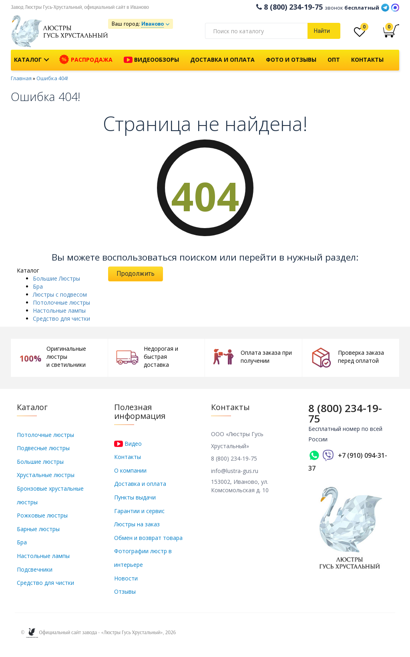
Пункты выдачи (135, 497)
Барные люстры (38, 529)
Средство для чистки (61, 318)
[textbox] (256, 31)
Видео (128, 443)
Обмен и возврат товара (148, 538)
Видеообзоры (151, 60)
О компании (130, 470)
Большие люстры (40, 461)
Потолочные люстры (61, 302)
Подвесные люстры (43, 448)
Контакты (367, 59)
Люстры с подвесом (60, 294)
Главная (21, 78)
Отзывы (125, 591)
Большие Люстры (56, 278)
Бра (38, 286)
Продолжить (136, 273)
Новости (126, 578)
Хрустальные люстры (45, 475)
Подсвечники (34, 569)
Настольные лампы (59, 310)
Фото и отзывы (291, 59)
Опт (334, 59)
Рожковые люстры (42, 515)
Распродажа (86, 60)
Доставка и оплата (222, 59)
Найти (322, 31)
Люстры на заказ (137, 524)
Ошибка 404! (52, 78)
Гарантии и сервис (139, 511)
